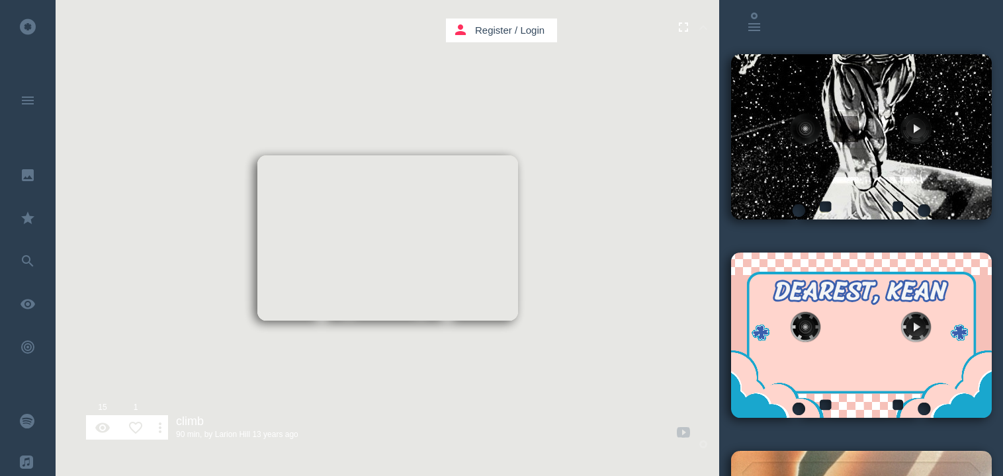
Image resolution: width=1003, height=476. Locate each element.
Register (493, 30)
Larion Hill (232, 434)
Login (532, 30)
